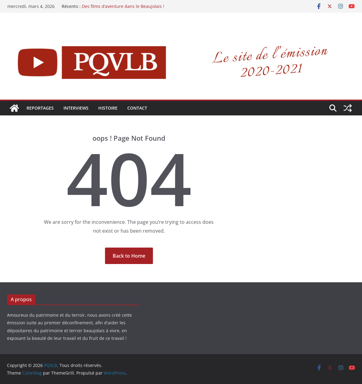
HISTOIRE (108, 108)
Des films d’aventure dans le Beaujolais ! (123, 6)
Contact (137, 108)
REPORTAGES (40, 108)
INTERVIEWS (76, 108)
